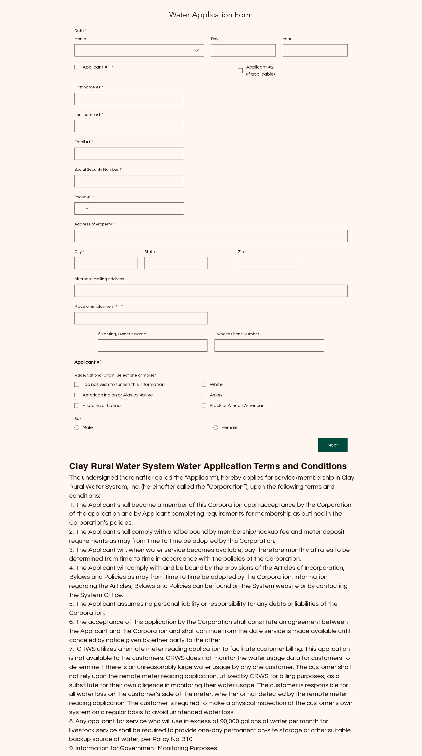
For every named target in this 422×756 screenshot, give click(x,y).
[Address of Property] (209, 236)
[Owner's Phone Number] (267, 345)
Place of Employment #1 (98, 307)
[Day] (241, 50)
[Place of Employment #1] (139, 318)
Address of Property (94, 225)
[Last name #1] (127, 126)
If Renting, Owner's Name (122, 334)
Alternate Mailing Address (99, 279)
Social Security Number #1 (99, 169)
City (79, 252)
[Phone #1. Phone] (134, 208)
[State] (174, 263)
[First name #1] (127, 99)
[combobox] (139, 50)
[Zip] (267, 263)
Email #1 (83, 142)
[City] (104, 263)
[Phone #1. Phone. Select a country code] (83, 208)
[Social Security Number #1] (127, 181)
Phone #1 (84, 197)
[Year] (313, 50)
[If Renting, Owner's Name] (151, 345)
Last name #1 (88, 115)
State (151, 252)
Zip (242, 252)
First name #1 (88, 87)
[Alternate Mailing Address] (209, 291)
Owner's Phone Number (237, 334)
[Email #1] (127, 154)
